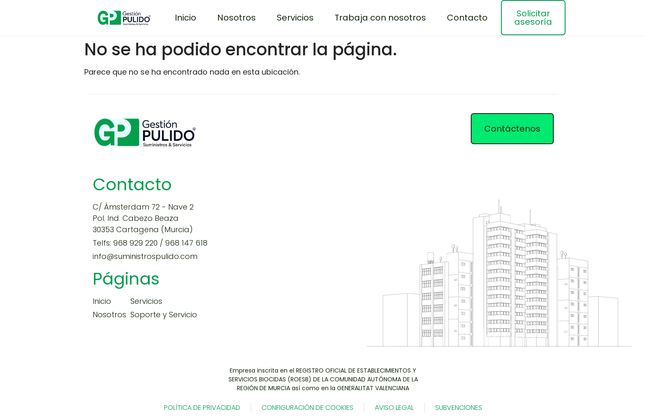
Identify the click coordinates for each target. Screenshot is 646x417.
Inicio (185, 17)
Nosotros (236, 17)
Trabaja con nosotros (380, 17)
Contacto (467, 17)
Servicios (295, 17)
